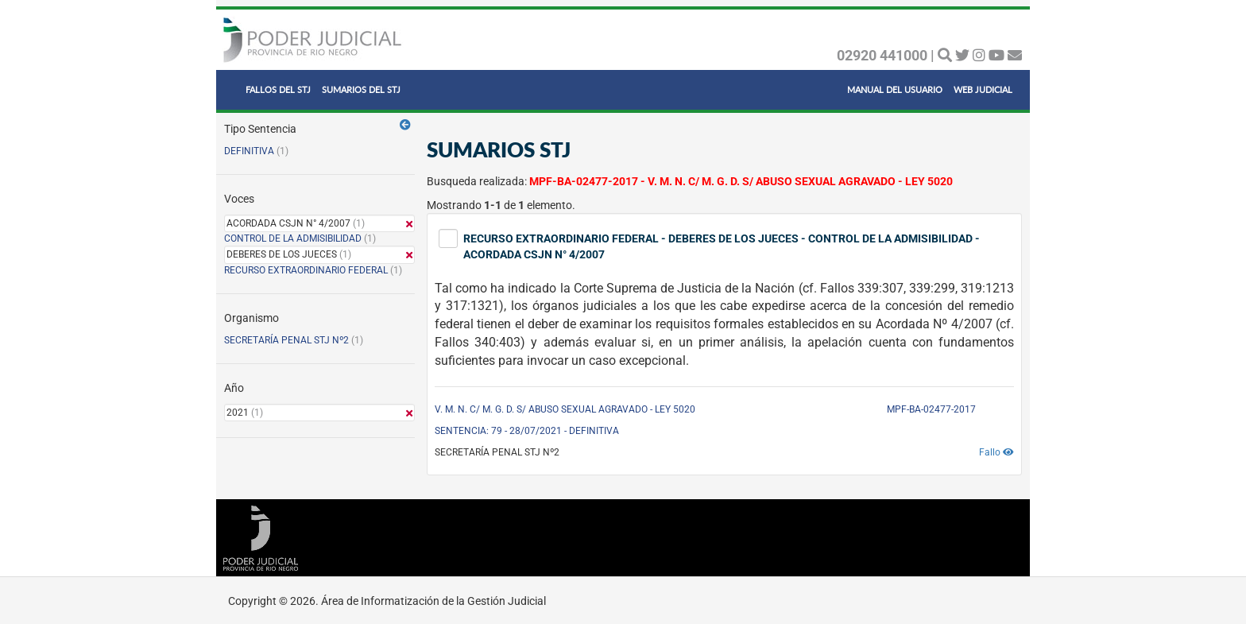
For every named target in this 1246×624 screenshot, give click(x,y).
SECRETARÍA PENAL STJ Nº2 (286, 340)
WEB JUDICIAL (983, 89)
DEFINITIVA (249, 151)
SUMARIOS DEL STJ (361, 89)
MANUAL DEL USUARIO (894, 89)
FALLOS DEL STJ (278, 89)
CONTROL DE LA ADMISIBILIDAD (293, 238)
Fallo (996, 452)
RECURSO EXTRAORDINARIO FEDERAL (306, 270)
